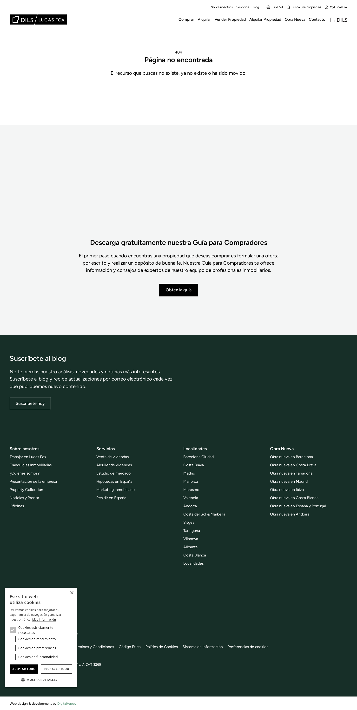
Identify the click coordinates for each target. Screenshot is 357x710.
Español (274, 7)
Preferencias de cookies (251, 646)
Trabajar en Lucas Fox (28, 457)
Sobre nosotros (222, 7)
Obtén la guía (179, 289)
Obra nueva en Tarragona (291, 473)
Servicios (242, 7)
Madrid (189, 473)
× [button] (71, 593)
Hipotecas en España (114, 481)
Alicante (190, 546)
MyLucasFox (336, 7)
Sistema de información (205, 646)
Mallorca (190, 481)
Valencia (190, 498)
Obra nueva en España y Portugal (298, 506)
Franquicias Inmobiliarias (31, 465)
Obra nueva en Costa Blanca (294, 498)
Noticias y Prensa (24, 498)
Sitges (188, 522)
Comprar (186, 19)
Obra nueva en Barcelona (291, 457)
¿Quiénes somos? (25, 473)
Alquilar (204, 19)
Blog (256, 7)
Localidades (193, 563)
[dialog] (41, 637)
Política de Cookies (164, 646)
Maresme (191, 489)
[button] (41, 680)
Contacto (317, 19)
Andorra (190, 506)
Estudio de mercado (113, 473)
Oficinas (17, 506)
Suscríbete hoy (30, 403)
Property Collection (26, 489)
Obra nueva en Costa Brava (293, 465)
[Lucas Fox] (38, 19)
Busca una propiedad (303, 7)
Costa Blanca (194, 555)
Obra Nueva (295, 19)
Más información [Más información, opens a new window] (44, 619)
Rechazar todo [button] (56, 669)
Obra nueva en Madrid (289, 481)
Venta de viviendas (112, 457)
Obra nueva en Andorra (289, 514)
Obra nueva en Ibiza (287, 489)
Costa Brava (193, 465)
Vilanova (190, 538)
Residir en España (111, 498)
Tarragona (191, 530)
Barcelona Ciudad (198, 457)
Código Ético (131, 646)
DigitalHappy (67, 703)
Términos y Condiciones (95, 646)
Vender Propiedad (230, 19)
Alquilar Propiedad (265, 19)
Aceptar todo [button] (23, 669)
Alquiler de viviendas (114, 465)
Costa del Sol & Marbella (204, 514)
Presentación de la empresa (33, 481)
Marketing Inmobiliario (115, 489)
